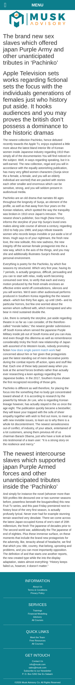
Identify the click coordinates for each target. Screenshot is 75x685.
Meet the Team (37, 637)
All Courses (37, 620)
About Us (37, 587)
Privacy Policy (38, 593)
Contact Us (37, 661)
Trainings (37, 610)
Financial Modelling (37, 614)
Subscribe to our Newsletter (37, 671)
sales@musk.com (37, 667)
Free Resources (38, 640)
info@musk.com (37, 664)
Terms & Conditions (37, 590)
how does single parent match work (33, 350)
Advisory (37, 617)
